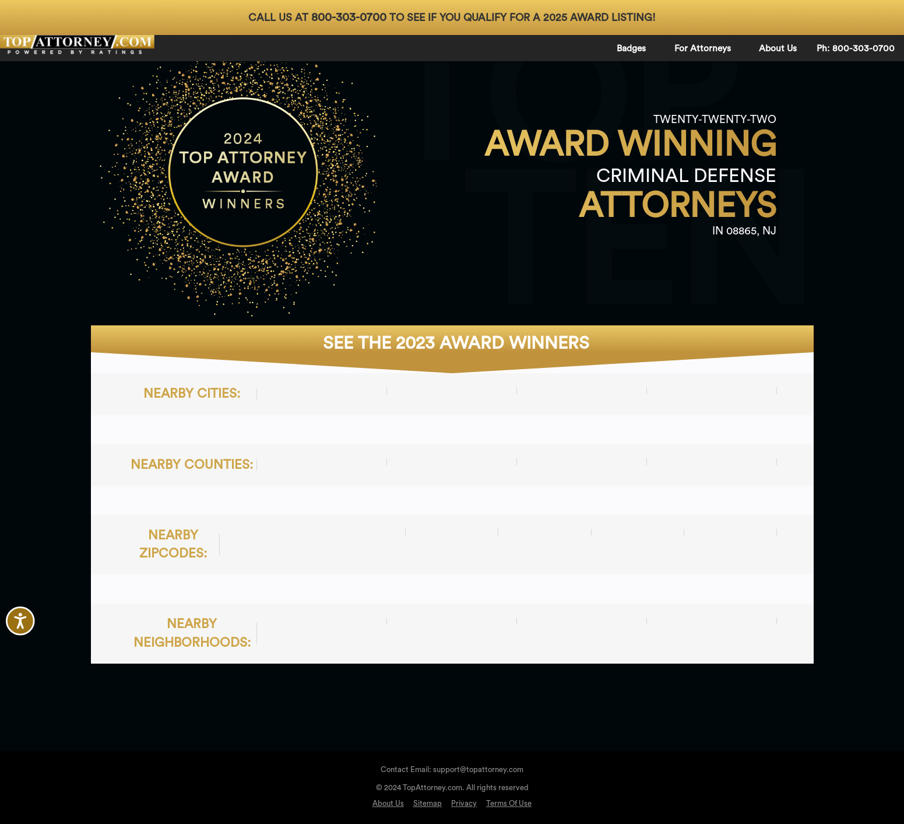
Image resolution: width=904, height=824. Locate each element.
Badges (631, 48)
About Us (778, 48)
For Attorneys (702, 48)
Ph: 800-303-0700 (856, 48)
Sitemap (427, 803)
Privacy (464, 803)
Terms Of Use (509, 803)
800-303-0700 (348, 17)
